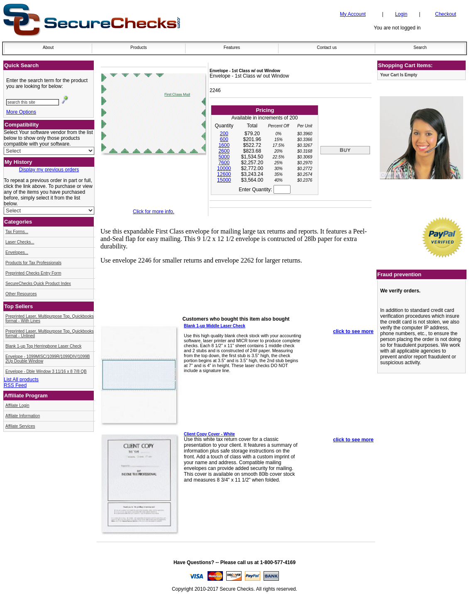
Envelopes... (16, 252)
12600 (224, 174)
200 (224, 133)
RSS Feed (15, 385)
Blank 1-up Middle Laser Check (214, 326)
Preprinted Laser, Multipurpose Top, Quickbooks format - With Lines (49, 318)
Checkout (445, 14)
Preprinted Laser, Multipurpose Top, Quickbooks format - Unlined (49, 333)
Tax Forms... (16, 231)
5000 (224, 157)
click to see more (353, 331)
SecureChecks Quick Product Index (38, 283)
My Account (353, 14)
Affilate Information (22, 416)
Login (401, 14)
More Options (21, 112)
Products (138, 47)
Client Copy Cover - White (209, 434)
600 (224, 139)
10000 (224, 168)
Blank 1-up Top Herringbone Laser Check (43, 346)
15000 (224, 180)
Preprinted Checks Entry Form (33, 273)
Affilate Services (20, 426)
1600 (224, 145)
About (48, 47)
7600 (224, 163)
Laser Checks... (19, 242)
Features (232, 47)
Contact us (327, 47)
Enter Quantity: (264, 189)
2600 (224, 151)
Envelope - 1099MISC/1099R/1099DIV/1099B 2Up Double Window (47, 358)
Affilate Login (17, 405)
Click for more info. (153, 211)
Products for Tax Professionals (33, 262)
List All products (21, 379)
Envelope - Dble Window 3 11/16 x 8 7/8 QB (46, 371)
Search (420, 47)
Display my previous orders (49, 170)
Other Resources (21, 294)
